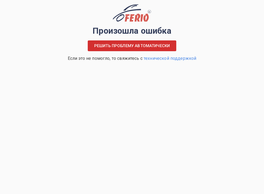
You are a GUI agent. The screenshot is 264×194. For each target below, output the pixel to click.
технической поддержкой (170, 58)
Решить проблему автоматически (132, 45)
